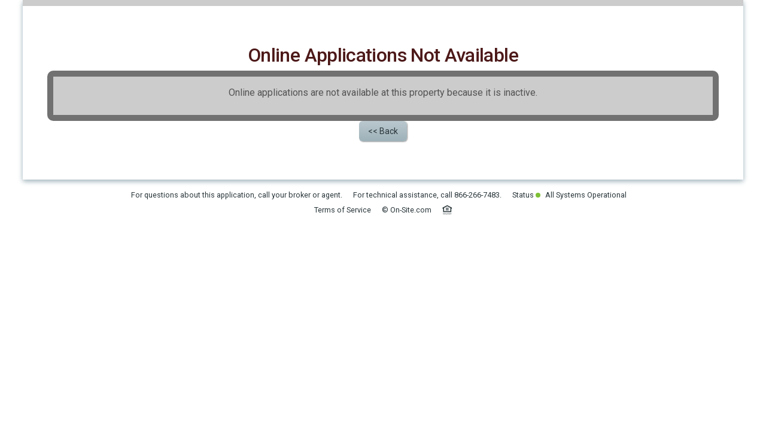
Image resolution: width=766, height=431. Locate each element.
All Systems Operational (581, 278)
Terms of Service (342, 293)
